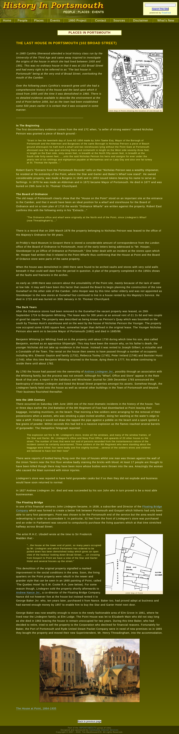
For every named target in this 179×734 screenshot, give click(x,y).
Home (7, 20)
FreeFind (166, 13)
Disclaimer (140, 20)
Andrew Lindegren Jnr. (98, 371)
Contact (100, 20)
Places (39, 20)
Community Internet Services (103, 730)
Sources (119, 20)
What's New (165, 20)
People (22, 20)
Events (55, 20)
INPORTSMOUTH (87, 728)
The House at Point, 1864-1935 (36, 708)
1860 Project (77, 20)
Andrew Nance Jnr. (28, 592)
